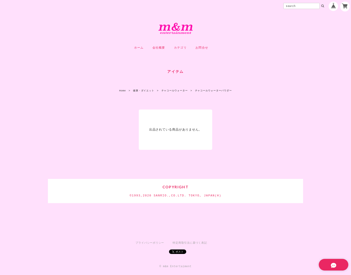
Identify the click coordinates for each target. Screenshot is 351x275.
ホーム (139, 48)
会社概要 (158, 48)
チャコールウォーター (174, 90)
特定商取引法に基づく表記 (190, 243)
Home (122, 90)
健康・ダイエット (143, 90)
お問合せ (201, 48)
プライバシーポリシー (149, 243)
